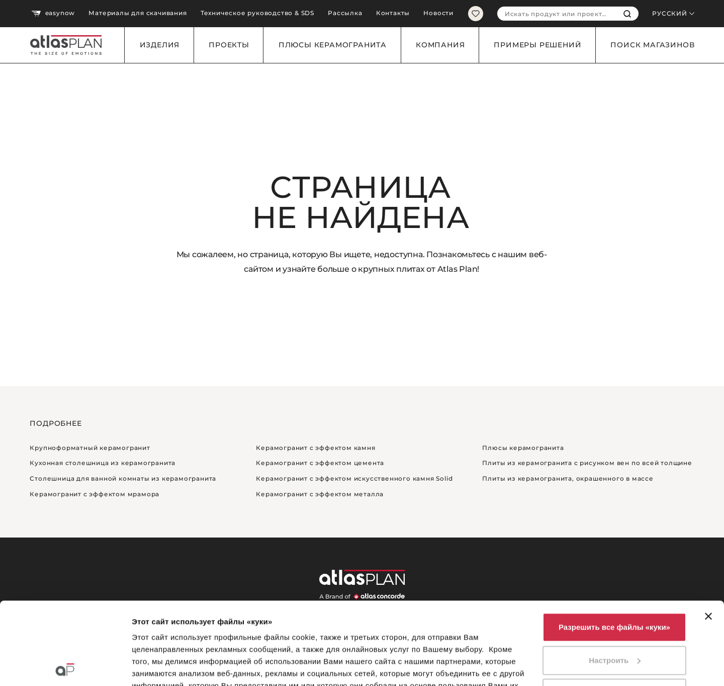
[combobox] (557, 13)
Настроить (615, 578)
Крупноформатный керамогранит (90, 447)
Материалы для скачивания (137, 13)
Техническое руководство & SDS (257, 13)
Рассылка (345, 13)
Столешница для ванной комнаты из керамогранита (123, 478)
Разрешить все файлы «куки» (614, 545)
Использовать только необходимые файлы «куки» (614, 616)
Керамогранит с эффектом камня (315, 447)
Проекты (229, 44)
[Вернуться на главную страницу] (62, 45)
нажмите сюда (217, 639)
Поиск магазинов (652, 44)
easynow (53, 13)
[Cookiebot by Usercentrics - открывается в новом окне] (65, 666)
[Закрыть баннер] (708, 534)
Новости (438, 13)
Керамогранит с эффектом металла (320, 494)
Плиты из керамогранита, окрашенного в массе (567, 478)
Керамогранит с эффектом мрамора (94, 494)
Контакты (393, 13)
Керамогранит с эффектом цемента (320, 463)
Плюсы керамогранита (333, 44)
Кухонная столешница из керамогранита (102, 463)
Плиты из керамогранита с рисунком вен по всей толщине (587, 463)
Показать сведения (168, 666)
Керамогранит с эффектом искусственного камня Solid (354, 478)
